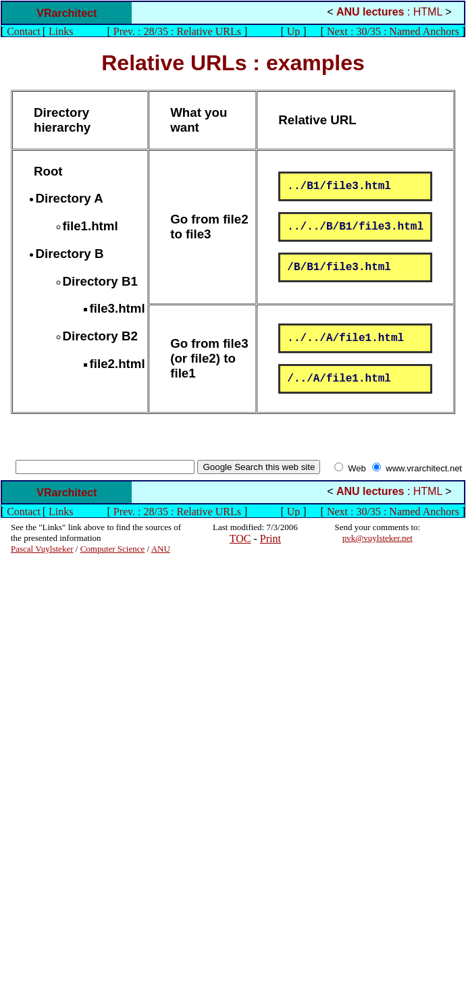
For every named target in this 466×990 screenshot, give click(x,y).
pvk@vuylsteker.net (377, 538)
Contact (24, 31)
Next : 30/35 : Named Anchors (393, 31)
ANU (160, 549)
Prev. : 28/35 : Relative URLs (177, 31)
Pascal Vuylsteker (42, 549)
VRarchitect (66, 13)
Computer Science (112, 549)
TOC (240, 538)
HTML (427, 12)
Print (270, 538)
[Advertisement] (51, 757)
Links (61, 31)
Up (294, 31)
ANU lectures (370, 12)
